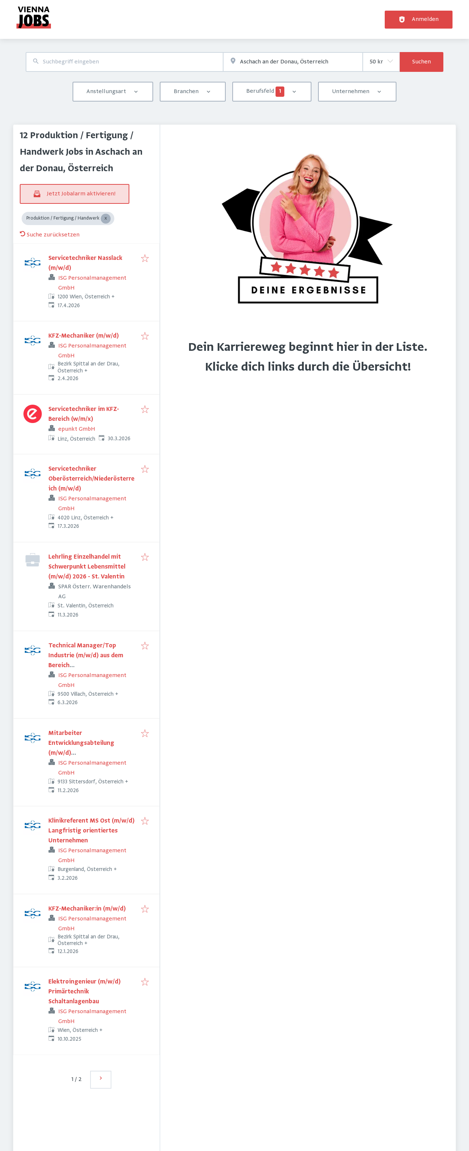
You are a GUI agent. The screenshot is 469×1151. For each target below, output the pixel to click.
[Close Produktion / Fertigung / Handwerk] (106, 219)
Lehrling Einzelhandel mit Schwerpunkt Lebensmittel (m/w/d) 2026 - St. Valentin (86, 567)
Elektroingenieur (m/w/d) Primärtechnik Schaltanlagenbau (84, 992)
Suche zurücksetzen (50, 235)
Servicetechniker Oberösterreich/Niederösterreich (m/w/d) (91, 479)
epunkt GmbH (76, 429)
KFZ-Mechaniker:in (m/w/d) (87, 909)
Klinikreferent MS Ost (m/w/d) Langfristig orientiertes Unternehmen (91, 831)
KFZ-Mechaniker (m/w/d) (83, 336)
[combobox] (124, 62)
